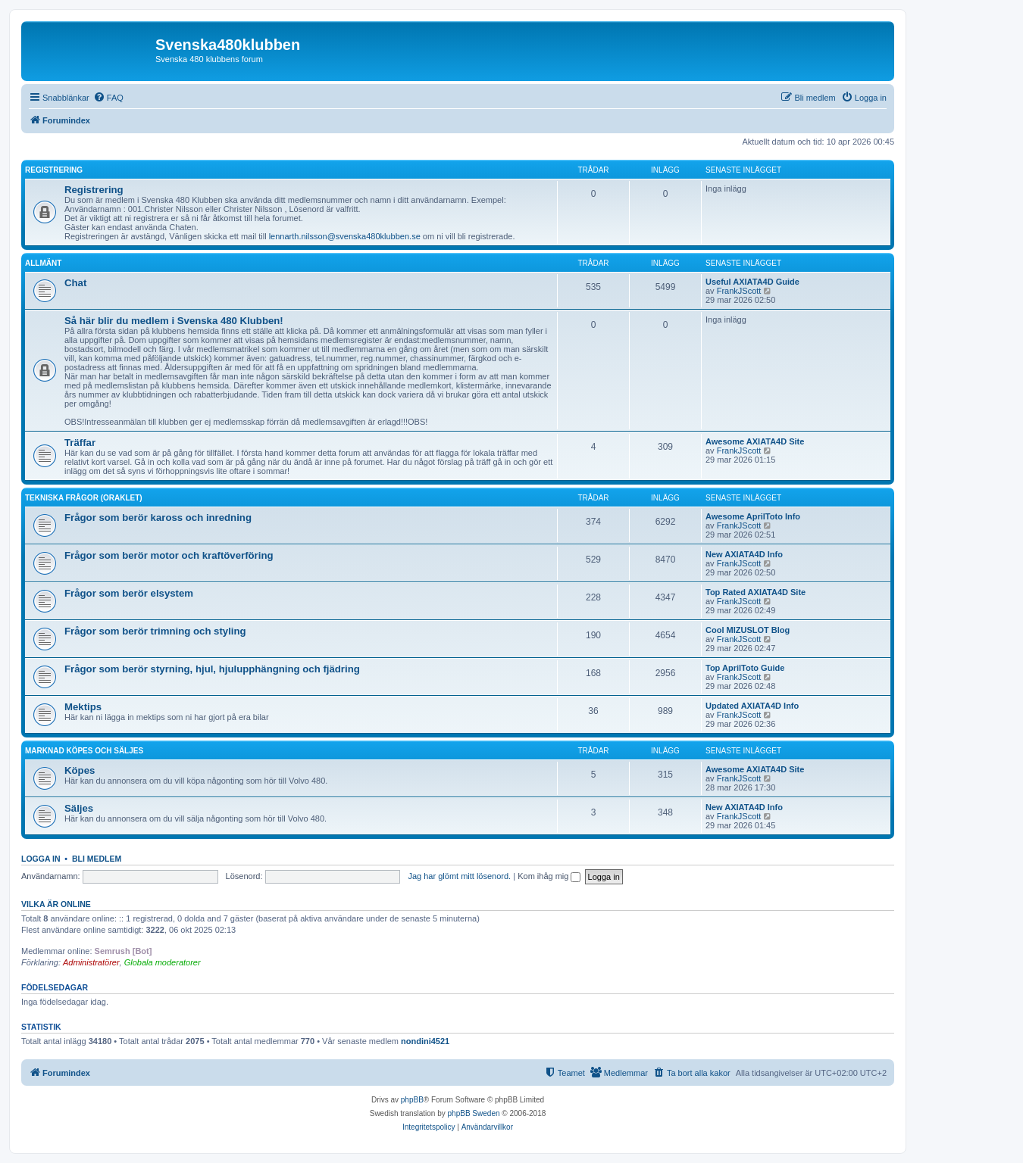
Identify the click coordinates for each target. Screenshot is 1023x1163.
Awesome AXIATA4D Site (754, 441)
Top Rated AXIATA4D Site (755, 592)
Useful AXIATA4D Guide (752, 281)
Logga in (41, 858)
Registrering (54, 170)
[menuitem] (108, 98)
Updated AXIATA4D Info (752, 705)
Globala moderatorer (162, 962)
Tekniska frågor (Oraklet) (83, 498)
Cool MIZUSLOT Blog (747, 630)
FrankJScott (739, 290)
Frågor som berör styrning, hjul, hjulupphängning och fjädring (212, 669)
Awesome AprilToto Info (752, 516)
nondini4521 (425, 1041)
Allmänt (43, 263)
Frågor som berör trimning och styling (155, 631)
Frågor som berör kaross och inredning (158, 517)
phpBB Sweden (474, 1113)
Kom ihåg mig (549, 876)
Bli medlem (96, 858)
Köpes (79, 770)
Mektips (83, 706)
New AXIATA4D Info (744, 554)
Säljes (78, 808)
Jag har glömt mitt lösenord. (459, 876)
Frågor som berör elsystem (128, 593)
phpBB (412, 1100)
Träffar (79, 442)
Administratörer (91, 962)
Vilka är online (56, 904)
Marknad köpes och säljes (84, 751)
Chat (75, 282)
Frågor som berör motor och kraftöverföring (169, 555)
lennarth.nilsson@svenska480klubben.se (345, 236)
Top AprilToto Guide (744, 667)
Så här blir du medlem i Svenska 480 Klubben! (173, 320)
